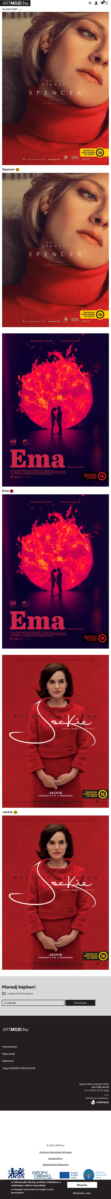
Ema (5, 491)
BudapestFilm (55, 1158)
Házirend (8, 1060)
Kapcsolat (8, 1053)
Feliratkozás (80, 1002)
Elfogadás (82, 1185)
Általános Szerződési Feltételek (55, 1152)
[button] (98, 3)
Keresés (90, 3)
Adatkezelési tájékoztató (55, 1164)
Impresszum (9, 1046)
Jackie (7, 812)
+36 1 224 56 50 (100, 1087)
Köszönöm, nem (82, 1193)
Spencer (8, 169)
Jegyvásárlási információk (18, 1068)
